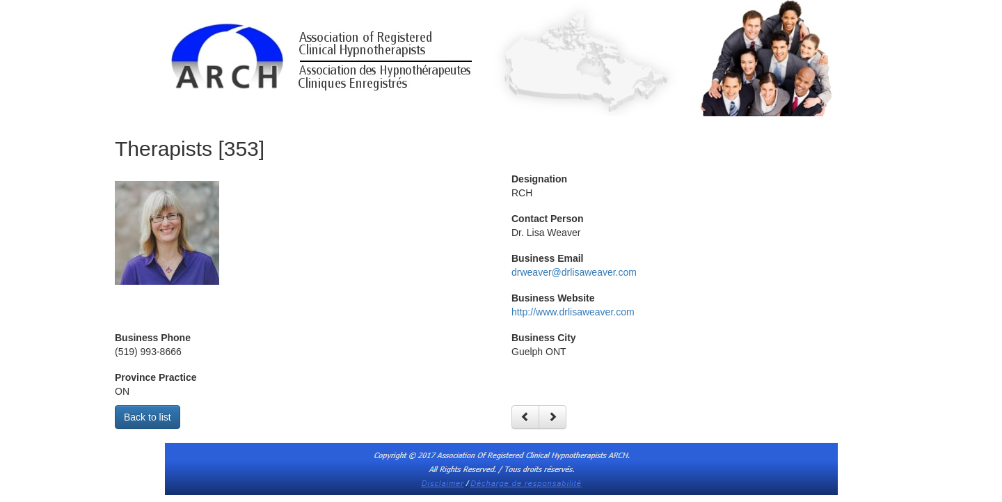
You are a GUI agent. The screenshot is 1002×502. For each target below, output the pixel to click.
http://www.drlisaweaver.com (573, 311)
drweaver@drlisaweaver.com (574, 272)
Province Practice (156, 377)
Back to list (147, 417)
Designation (539, 179)
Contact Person (547, 218)
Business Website (553, 298)
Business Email (547, 258)
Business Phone (153, 337)
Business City (543, 337)
